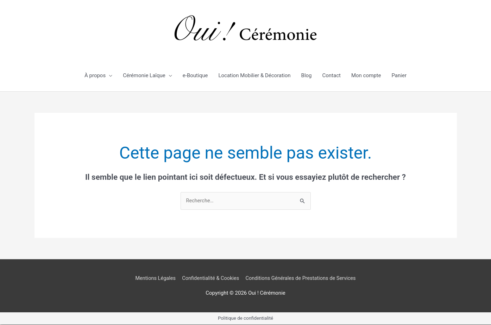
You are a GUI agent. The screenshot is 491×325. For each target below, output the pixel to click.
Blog (306, 75)
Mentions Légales (153, 278)
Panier (399, 75)
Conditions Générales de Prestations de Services (302, 278)
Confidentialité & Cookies (209, 278)
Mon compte (366, 75)
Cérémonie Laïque (144, 75)
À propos (95, 75)
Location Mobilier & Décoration (254, 75)
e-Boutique (195, 75)
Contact (331, 75)
